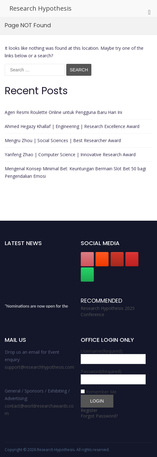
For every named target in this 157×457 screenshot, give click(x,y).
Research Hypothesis (40, 8)
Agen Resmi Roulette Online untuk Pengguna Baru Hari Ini (63, 112)
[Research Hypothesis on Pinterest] (87, 259)
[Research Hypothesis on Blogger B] (102, 259)
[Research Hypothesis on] (102, 274)
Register (89, 410)
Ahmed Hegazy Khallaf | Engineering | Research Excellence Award (72, 126)
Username (101, 351)
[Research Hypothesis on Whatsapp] (87, 274)
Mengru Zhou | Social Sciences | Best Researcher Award (63, 140)
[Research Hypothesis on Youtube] (117, 259)
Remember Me (101, 392)
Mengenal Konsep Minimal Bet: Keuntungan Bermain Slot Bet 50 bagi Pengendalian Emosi (75, 172)
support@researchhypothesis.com (39, 367)
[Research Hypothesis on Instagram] (131, 259)
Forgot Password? (99, 416)
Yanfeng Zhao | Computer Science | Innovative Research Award (70, 154)
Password (101, 371)
